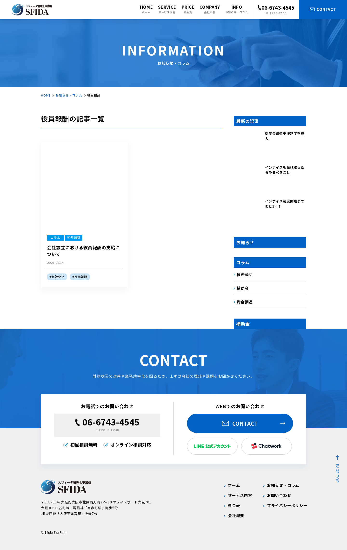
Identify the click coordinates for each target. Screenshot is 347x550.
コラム (242, 262)
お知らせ (245, 242)
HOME (45, 95)
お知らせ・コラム (68, 95)
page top (337, 473)
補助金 (243, 323)
